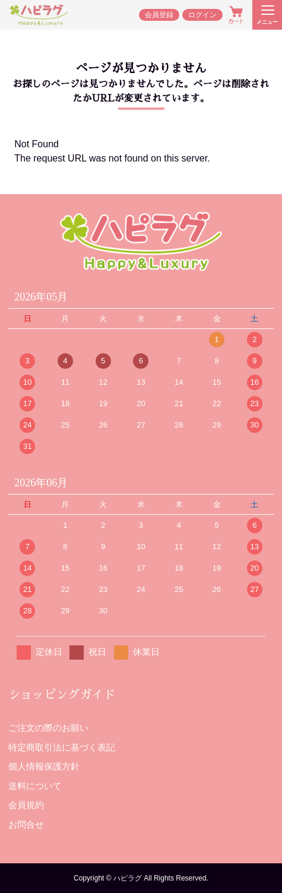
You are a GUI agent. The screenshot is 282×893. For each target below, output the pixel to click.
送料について (35, 786)
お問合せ (26, 824)
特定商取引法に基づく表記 (61, 747)
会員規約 (26, 805)
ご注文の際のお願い (48, 728)
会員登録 (159, 15)
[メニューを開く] (267, 15)
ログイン (202, 15)
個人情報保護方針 (44, 766)
